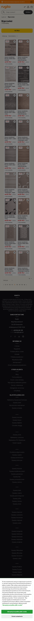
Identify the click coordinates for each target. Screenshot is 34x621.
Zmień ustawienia (17, 616)
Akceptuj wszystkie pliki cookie (17, 611)
